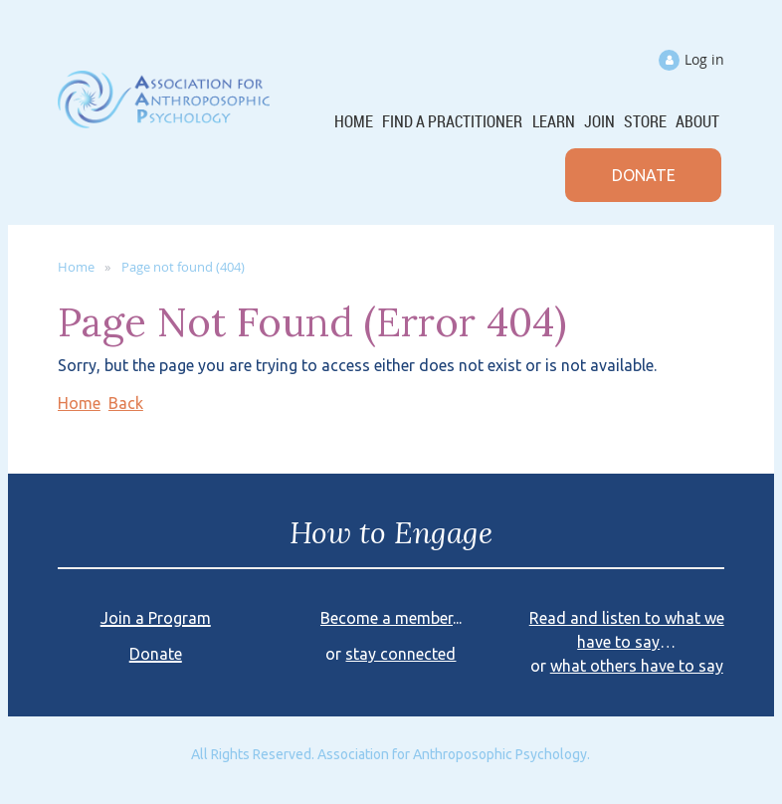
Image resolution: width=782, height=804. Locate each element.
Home (76, 267)
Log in (704, 59)
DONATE (644, 175)
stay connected (400, 654)
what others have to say (636, 666)
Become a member (386, 618)
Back (125, 403)
